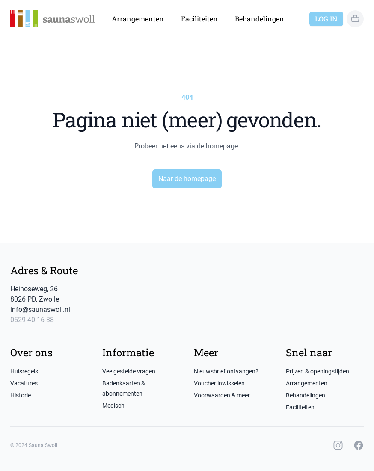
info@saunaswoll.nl (40, 309)
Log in (326, 18)
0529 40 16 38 (32, 320)
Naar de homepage (187, 179)
